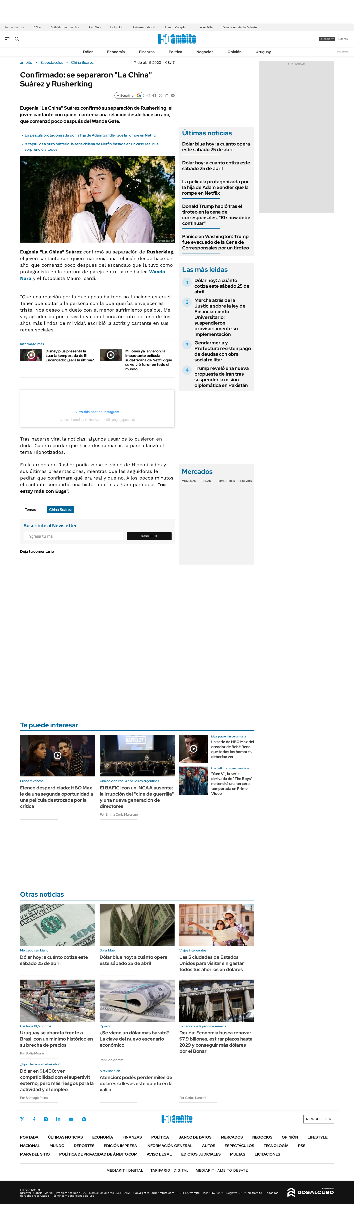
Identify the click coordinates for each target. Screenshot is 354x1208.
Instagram (46, 1119)
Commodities (225, 481)
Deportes (84, 1145)
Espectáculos (51, 62)
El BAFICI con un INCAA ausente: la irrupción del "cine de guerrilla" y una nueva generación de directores (137, 797)
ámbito (26, 62)
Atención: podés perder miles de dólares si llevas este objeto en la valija (136, 1083)
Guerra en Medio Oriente (240, 27)
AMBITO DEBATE (222, 1170)
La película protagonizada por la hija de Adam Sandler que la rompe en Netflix (90, 135)
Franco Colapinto (176, 27)
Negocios (204, 51)
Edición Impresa (120, 1145)
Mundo (57, 1145)
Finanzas (147, 51)
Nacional (30, 1145)
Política (175, 51)
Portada (29, 1137)
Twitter (22, 1119)
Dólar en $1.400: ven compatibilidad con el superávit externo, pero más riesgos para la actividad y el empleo (57, 1080)
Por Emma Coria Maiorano (119, 814)
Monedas (189, 481)
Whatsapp (84, 1119)
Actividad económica (65, 27)
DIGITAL (124, 1170)
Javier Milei (205, 27)
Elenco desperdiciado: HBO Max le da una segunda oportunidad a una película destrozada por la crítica (56, 797)
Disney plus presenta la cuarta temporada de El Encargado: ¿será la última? (70, 356)
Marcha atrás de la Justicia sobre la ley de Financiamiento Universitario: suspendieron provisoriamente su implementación (219, 317)
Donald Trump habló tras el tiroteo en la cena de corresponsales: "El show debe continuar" (216, 214)
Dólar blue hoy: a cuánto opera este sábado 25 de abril (216, 147)
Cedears (245, 481)
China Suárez (82, 62)
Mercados (232, 1137)
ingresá (343, 39)
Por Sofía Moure (32, 1053)
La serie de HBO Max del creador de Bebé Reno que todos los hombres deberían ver (232, 749)
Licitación (116, 27)
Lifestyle (318, 1137)
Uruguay (263, 51)
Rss (301, 1145)
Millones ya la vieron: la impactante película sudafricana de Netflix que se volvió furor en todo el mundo (148, 360)
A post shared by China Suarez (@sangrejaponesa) (97, 420)
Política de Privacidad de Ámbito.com (98, 1154)
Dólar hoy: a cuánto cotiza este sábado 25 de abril (216, 165)
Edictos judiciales (201, 1154)
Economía (116, 51)
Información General (170, 1145)
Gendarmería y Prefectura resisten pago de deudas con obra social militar (222, 351)
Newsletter (343, 51)
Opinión (234, 51)
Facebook (34, 1119)
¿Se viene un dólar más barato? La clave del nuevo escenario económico (134, 1039)
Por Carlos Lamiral (192, 1098)
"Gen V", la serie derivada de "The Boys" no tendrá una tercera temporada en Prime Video (232, 783)
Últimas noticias (65, 1137)
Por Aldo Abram (111, 1060)
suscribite (327, 39)
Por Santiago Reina (34, 1098)
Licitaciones (267, 1154)
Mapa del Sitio (35, 1154)
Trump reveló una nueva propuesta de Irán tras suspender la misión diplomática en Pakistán (221, 376)
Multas (237, 1154)
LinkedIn (58, 1119)
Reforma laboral (144, 27)
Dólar (37, 27)
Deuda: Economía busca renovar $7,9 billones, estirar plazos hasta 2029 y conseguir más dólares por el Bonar (216, 1042)
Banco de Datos (194, 1137)
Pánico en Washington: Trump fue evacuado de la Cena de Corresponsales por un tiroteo (215, 242)
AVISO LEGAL (159, 1154)
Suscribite (149, 536)
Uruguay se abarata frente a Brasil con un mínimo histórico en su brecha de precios (56, 1039)
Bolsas (205, 481)
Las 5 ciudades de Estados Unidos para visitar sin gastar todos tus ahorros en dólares (211, 963)
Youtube (71, 1119)
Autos (208, 1145)
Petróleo (95, 27)
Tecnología (276, 1145)
